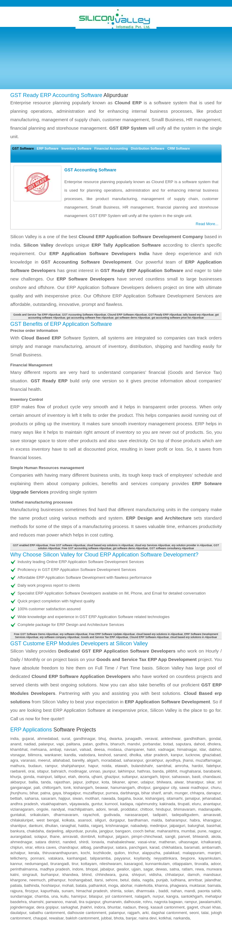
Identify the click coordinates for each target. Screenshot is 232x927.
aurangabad (20, 836)
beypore (188, 858)
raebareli (18, 771)
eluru (196, 804)
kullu (64, 896)
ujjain (135, 869)
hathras (143, 771)
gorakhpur (154, 760)
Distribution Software (147, 148)
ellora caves (45, 847)
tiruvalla (201, 863)
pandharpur (103, 847)
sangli (170, 836)
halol (151, 749)
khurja (15, 776)
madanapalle (209, 809)
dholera (214, 744)
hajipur (64, 798)
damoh (194, 874)
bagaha (124, 798)
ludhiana (178, 880)
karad (155, 847)
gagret (192, 907)
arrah (167, 793)
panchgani (138, 847)
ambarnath (211, 847)
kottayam (89, 863)
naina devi (147, 918)
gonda (29, 776)
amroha (181, 765)
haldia (83, 825)
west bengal (48, 820)
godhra (101, 744)
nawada (108, 798)
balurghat (196, 825)
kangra (172, 896)
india (14, 738)
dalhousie (132, 901)
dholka (135, 755)
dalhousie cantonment (86, 912)
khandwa (70, 874)
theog (143, 907)
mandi (189, 891)
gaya (57, 793)
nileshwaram (110, 863)
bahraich (58, 771)
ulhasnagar (188, 842)
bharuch (117, 744)
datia (135, 880)
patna (45, 793)
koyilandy (142, 858)
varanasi (28, 760)
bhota (119, 918)
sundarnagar (21, 896)
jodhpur (92, 782)
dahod (199, 744)
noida (106, 765)
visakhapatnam (53, 804)
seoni (194, 912)
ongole (42, 809)
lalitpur (60, 776)
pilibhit (171, 771)
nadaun (129, 907)
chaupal (40, 918)
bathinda (31, 885)
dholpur (143, 787)
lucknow (192, 755)
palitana (73, 744)
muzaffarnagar (208, 760)
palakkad (171, 853)
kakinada (167, 804)
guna (123, 874)
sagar (148, 869)
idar (203, 749)
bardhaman (138, 820)
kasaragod (133, 863)
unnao (94, 771)
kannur (16, 863)
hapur (93, 765)
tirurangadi (59, 863)
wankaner (52, 755)
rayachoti (91, 814)
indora (99, 907)
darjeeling (54, 831)
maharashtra (168, 831)
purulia (91, 831)
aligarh (92, 760)
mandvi (133, 744)
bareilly (78, 760)
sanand (120, 755)
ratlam (187, 869)
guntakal (17, 814)
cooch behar (143, 831)
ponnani (37, 858)
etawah (121, 765)
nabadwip (138, 825)
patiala (16, 885)
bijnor (164, 776)
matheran (167, 842)
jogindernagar (22, 907)
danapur (213, 793)
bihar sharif (151, 793)
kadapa (126, 804)
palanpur (45, 744)
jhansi (188, 760)
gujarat (28, 738)
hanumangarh (123, 787)
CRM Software (178, 148)
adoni (101, 809)
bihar (34, 793)
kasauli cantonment (167, 907)
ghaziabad (211, 755)
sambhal (163, 765)
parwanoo (54, 901)
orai (31, 771)
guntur (96, 804)
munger (181, 793)
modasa (114, 749)
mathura (17, 765)
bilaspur (95, 896)
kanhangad (76, 858)
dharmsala (146, 891)
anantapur (212, 804)
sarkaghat (69, 907)
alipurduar (74, 831)
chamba (42, 896)
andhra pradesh (24, 804)
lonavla (98, 842)
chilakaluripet (21, 820)
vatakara (55, 858)
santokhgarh (192, 896)
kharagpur (212, 820)
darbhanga (129, 793)
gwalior (123, 869)
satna (174, 869)
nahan (176, 891)
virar (29, 847)
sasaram (48, 798)
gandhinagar (84, 738)
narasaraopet (136, 814)
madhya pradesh (54, 869)
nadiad (30, 744)
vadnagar (166, 749)
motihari (92, 798)
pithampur (56, 880)
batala (81, 885)
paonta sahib (209, 891)
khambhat (18, 749)
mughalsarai (190, 771)
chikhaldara (172, 847)
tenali (113, 809)
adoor (216, 863)
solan (129, 891)
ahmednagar (21, 842)
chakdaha (35, 831)
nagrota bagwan (168, 901)
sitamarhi (174, 798)
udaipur (147, 782)
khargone (18, 880)
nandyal (58, 809)
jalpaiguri (177, 825)
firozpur (31, 891)
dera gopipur (48, 907)
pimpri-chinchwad (146, 836)
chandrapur (68, 847)
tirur (75, 863)
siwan (77, 798)
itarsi (99, 880)
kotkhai (165, 918)
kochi (85, 853)
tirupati (183, 804)
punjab (162, 880)
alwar (178, 782)
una (54, 896)
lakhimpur (126, 771)
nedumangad (36, 863)
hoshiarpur (50, 885)
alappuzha (151, 853)
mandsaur (212, 874)
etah (72, 776)
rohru (147, 901)
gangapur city (164, 787)
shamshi (36, 901)
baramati (192, 847)
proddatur (129, 809)
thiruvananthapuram (60, 853)
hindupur (163, 809)
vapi (59, 744)
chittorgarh (51, 787)
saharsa (31, 798)
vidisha (155, 874)
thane (55, 836)
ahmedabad (47, 738)
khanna (161, 885)
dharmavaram (66, 814)
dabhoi (215, 749)
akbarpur (18, 782)
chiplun (16, 847)
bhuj (102, 738)
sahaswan (181, 776)
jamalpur (192, 798)
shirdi (84, 842)
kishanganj (154, 798)
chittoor (146, 809)
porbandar (152, 744)
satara (121, 847)
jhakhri (86, 907)
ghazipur (112, 776)
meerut (44, 760)
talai (204, 912)
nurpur (158, 896)
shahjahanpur (73, 765)
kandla (70, 755)
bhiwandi (200, 836)
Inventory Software (77, 148)
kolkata (68, 820)
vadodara (87, 755)
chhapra (197, 793)
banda (158, 771)
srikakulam (39, 814)
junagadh (133, 738)
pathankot (97, 885)
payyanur (122, 858)
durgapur (117, 820)
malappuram (193, 853)
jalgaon (122, 836)
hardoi (197, 765)
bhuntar (114, 907)
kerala (33, 853)
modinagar (78, 771)
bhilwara (164, 782)
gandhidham (195, 738)
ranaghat (68, 825)
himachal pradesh (92, 891)
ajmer (133, 782)
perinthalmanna (23, 869)
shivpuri (138, 874)
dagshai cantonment (169, 912)
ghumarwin (112, 901)
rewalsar (56, 918)
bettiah (16, 798)
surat (65, 738)
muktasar (197, 885)
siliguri (100, 820)
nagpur (215, 831)
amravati (70, 836)
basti (196, 776)
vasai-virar (147, 842)
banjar (131, 918)
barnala (214, 885)
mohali (67, 885)
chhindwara (105, 874)
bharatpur (195, 782)
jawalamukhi (210, 901)
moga (113, 885)
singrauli (29, 874)
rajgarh (133, 912)
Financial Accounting (111, 148)
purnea (112, 793)
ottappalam (182, 863)
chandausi (212, 776)
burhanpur (50, 874)
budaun (34, 765)
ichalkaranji (211, 842)
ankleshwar (170, 738)
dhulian (51, 825)
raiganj (97, 825)
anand (15, 744)
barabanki (212, 771)
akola (216, 836)
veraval (151, 738)
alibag (86, 847)
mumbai (188, 831)
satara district (47, 842)
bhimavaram (184, 809)
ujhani (97, 776)
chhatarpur (174, 874)
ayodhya (173, 760)
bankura (17, 831)
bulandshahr (142, 765)
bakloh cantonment (82, 918)
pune (202, 831)
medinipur (158, 825)
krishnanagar (116, 825)
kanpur (177, 755)
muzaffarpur (93, 793)
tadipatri (160, 814)
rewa (199, 869)
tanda (46, 782)
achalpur (17, 853)
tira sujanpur (89, 901)
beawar (101, 787)
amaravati (212, 814)
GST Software (23, 148)
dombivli (88, 836)
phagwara (178, 885)
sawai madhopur (193, 787)
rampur (51, 765)
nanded (69, 842)
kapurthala (50, 891)
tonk (67, 787)
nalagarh (142, 896)
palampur (117, 912)
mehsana (39, 749)
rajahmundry (146, 804)
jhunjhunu (18, 793)
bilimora (35, 755)
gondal (215, 738)
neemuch (37, 880)
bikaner (118, 782)
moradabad (111, 760)
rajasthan (62, 782)
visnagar (17, 755)
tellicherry (18, 858)
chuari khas (210, 907)
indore (77, 869)
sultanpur (130, 776)
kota (105, 782)
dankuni (36, 825)
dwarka (115, 738)
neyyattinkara (165, 858)
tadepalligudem (185, 814)
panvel (184, 836)
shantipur (18, 825)
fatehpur (213, 765)
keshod (104, 755)
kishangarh (83, 787)
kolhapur (105, 836)
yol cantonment (118, 896)
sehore (111, 880)
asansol (85, 820)
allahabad (61, 760)
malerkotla (143, 885)
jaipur (77, 782)
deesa (99, 749)
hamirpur (78, 896)
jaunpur (109, 771)
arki (145, 912)
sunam (67, 891)
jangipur (106, 831)
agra (14, 760)
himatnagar (187, 749)
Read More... (207, 224)
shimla (115, 891)
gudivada (112, 814)
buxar (138, 798)
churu (216, 787)
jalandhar (213, 880)
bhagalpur (71, 793)
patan (88, 744)
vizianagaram (22, 809)
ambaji (55, 749)
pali (37, 787)
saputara (183, 744)
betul (124, 880)
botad (168, 744)
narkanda (181, 918)
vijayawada (79, 804)
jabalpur (107, 869)
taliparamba (100, 858)
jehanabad (211, 798)
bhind (87, 874)
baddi (163, 891)
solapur (40, 836)
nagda (148, 880)
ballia (33, 782)
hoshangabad (80, 880)
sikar (210, 782)
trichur (133, 853)
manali (71, 901)
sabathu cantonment (47, 912)
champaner (134, 749)
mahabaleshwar (121, 842)
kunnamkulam (157, 863)
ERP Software (48, 148)
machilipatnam (80, 809)
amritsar (195, 880)
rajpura (16, 891)
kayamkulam (209, 858)
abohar (126, 885)
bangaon (123, 831)
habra (195, 820)
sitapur (42, 771)
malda (156, 820)
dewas (161, 869)
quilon (119, 853)
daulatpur (18, 912)
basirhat (214, 825)
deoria (83, 776)
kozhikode (102, 853)
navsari (70, 749)
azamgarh (149, 776)
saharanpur (133, 760)
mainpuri (44, 776)
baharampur (176, 820)
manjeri (214, 853)
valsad (85, 749)
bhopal (92, 869)
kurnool (111, 804)
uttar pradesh (156, 755)
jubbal (106, 918)
